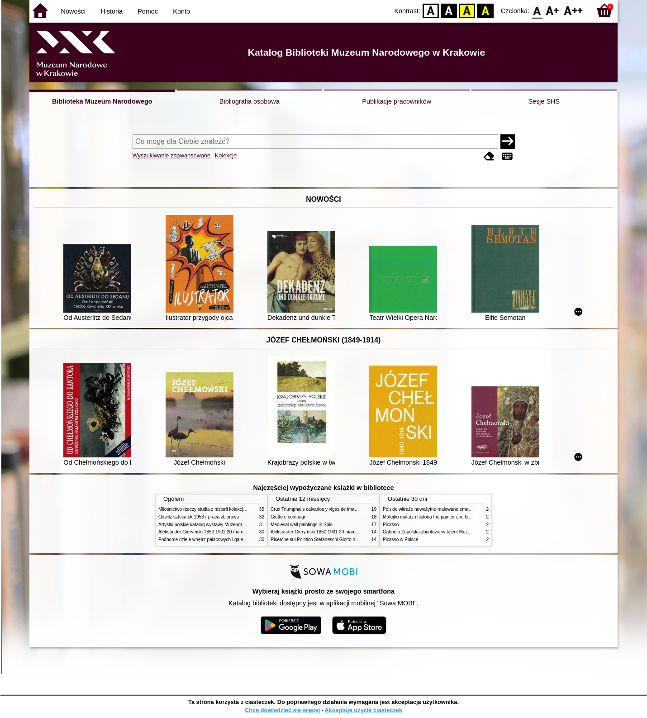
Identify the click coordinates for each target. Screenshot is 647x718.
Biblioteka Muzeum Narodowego (102, 101)
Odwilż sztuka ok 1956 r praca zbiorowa (198, 516)
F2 (573, 10)
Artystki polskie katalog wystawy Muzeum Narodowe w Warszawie (225, 524)
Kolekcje (226, 155)
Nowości (73, 11)
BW (449, 10)
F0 (537, 10)
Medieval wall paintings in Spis (302, 524)
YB (467, 10)
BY (485, 10)
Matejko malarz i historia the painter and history (430, 516)
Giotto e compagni (289, 516)
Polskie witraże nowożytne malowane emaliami (430, 509)
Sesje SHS (544, 101)
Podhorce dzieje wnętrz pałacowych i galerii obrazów (211, 539)
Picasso (391, 524)
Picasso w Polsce (400, 539)
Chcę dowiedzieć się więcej (282, 710)
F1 (552, 10)
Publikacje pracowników (396, 101)
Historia (111, 11)
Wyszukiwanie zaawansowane (172, 155)
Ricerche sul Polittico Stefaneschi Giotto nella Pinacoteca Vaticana (338, 539)
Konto (181, 11)
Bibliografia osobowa (249, 101)
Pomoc (148, 11)
